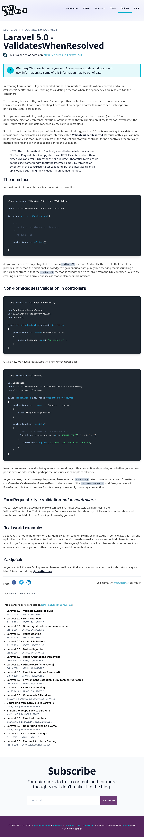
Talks (113, 8)
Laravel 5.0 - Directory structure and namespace (37, 624)
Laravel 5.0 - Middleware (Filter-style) (30, 662)
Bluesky (57, 825)
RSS (80, 825)
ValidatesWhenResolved (87, 135)
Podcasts (100, 8)
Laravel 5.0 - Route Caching (24, 631)
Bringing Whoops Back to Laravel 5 (28, 708)
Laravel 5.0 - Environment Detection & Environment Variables (45, 677)
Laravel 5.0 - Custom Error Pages (27, 731)
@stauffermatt (42, 571)
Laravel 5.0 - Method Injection (25, 647)
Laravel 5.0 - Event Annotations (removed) (33, 670)
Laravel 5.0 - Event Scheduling (26, 685)
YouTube (89, 825)
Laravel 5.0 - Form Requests (24, 616)
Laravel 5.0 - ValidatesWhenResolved (30, 608)
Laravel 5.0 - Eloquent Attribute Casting (31, 739)
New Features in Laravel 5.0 (63, 55)
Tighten (125, 825)
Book (137, 8)
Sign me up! (109, 800)
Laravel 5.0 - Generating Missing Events (32, 723)
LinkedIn (69, 825)
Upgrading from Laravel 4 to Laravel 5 (30, 700)
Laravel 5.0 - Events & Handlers (26, 716)
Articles (125, 8)
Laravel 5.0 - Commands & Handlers (29, 693)
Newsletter (72, 8)
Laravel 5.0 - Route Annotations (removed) (33, 654)
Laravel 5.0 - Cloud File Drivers (26, 639)
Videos (87, 8)
